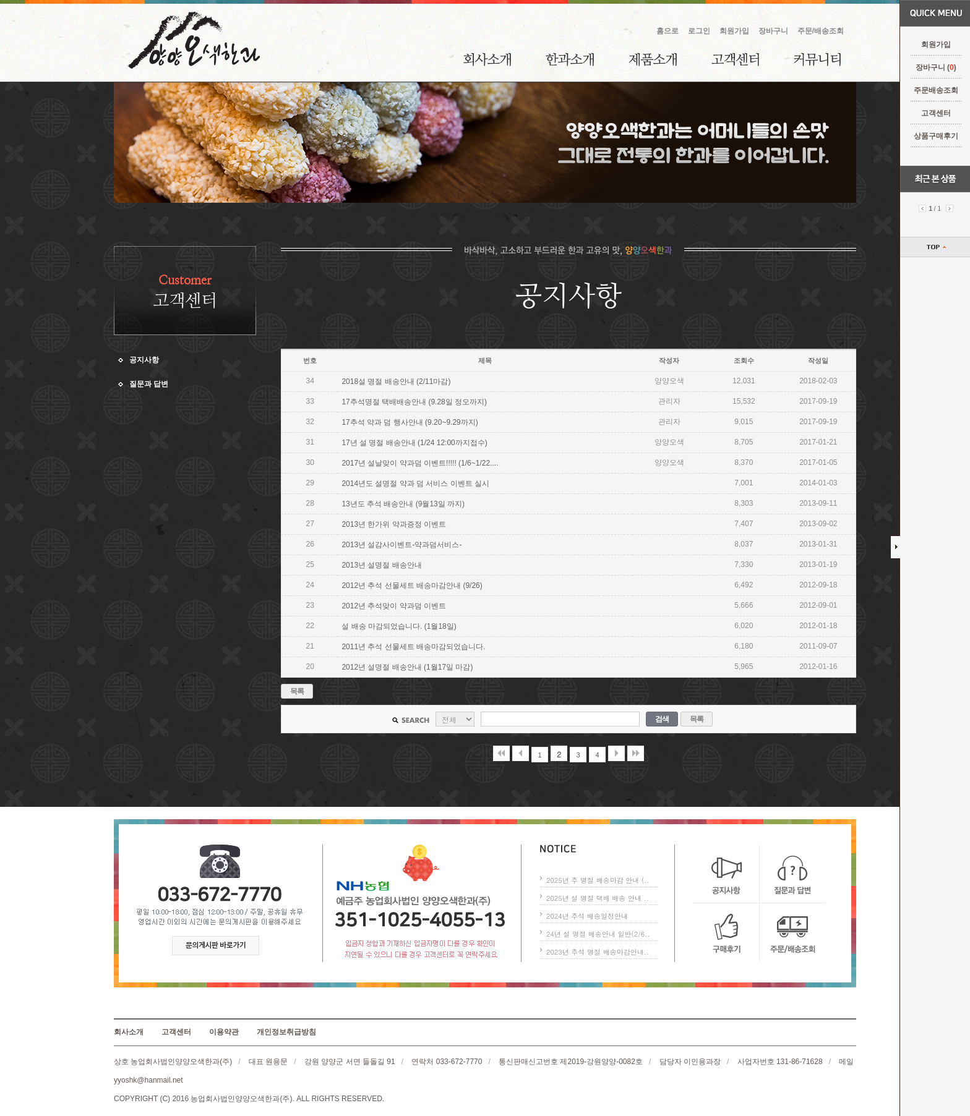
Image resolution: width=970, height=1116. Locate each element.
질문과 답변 (148, 384)
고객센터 (935, 113)
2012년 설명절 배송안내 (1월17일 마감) (407, 667)
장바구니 (773, 31)
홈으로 (667, 31)
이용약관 (224, 1032)
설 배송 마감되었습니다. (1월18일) (398, 626)
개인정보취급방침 (286, 1032)
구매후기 (726, 932)
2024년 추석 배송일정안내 (587, 916)
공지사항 (144, 360)
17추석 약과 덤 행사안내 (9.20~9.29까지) (409, 422)
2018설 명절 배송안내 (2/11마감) (395, 381)
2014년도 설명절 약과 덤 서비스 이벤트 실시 (415, 483)
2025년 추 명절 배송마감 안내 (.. (597, 880)
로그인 (699, 31)
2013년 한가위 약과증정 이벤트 (393, 524)
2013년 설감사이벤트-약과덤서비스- (401, 544)
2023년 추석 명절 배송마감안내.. (597, 951)
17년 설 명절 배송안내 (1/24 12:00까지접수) (414, 442)
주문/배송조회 (820, 31)
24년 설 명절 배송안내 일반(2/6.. (598, 934)
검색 (662, 719)
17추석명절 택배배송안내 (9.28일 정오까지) (414, 402)
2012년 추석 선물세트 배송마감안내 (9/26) (411, 585)
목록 (297, 691)
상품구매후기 (934, 136)
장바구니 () (934, 67)
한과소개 (570, 59)
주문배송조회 (934, 90)
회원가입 (935, 44)
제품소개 (653, 59)
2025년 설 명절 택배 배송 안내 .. (597, 898)
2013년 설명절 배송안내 (381, 565)
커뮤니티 (817, 59)
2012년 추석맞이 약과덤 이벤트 (393, 606)
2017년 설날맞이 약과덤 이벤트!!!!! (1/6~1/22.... (419, 463)
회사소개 (487, 59)
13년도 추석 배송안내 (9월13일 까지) (403, 504)
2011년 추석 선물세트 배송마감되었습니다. (413, 646)
